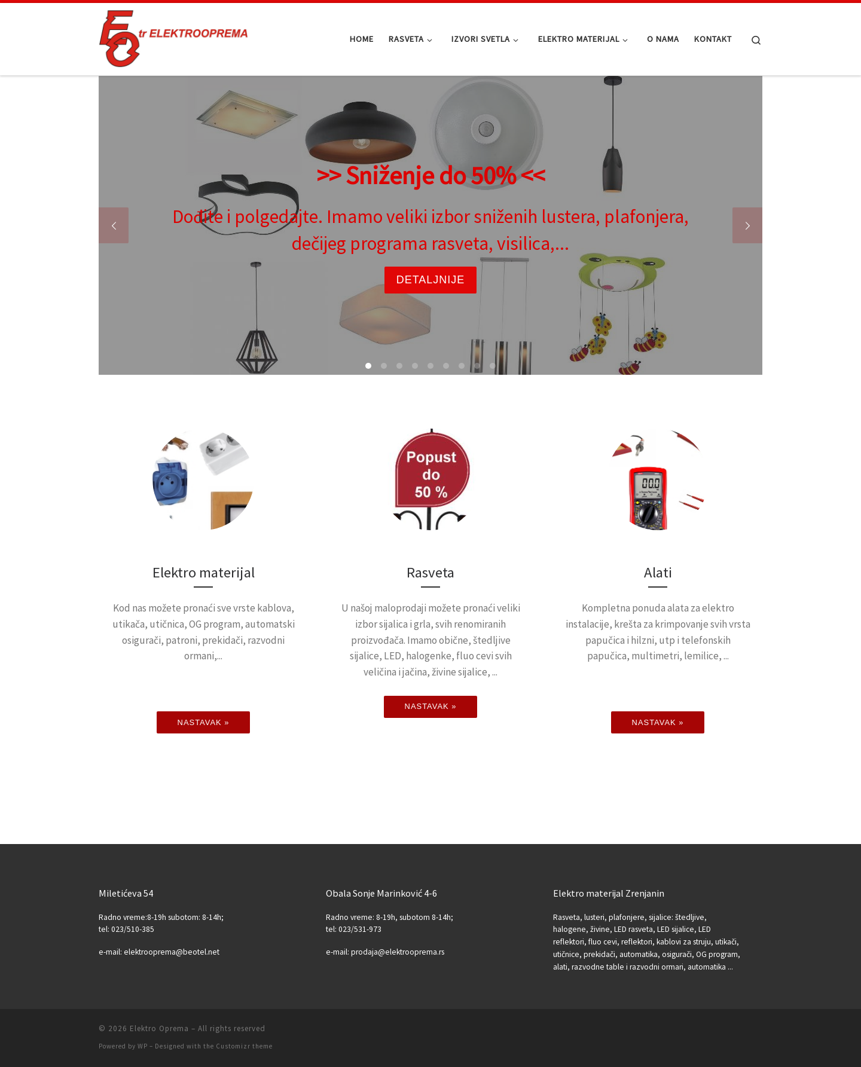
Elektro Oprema (159, 1028)
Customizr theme (244, 1046)
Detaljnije (430, 280)
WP (143, 1046)
